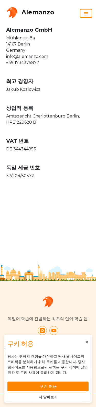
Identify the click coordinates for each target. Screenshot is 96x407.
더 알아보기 (48, 397)
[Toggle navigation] (86, 13)
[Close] (87, 342)
